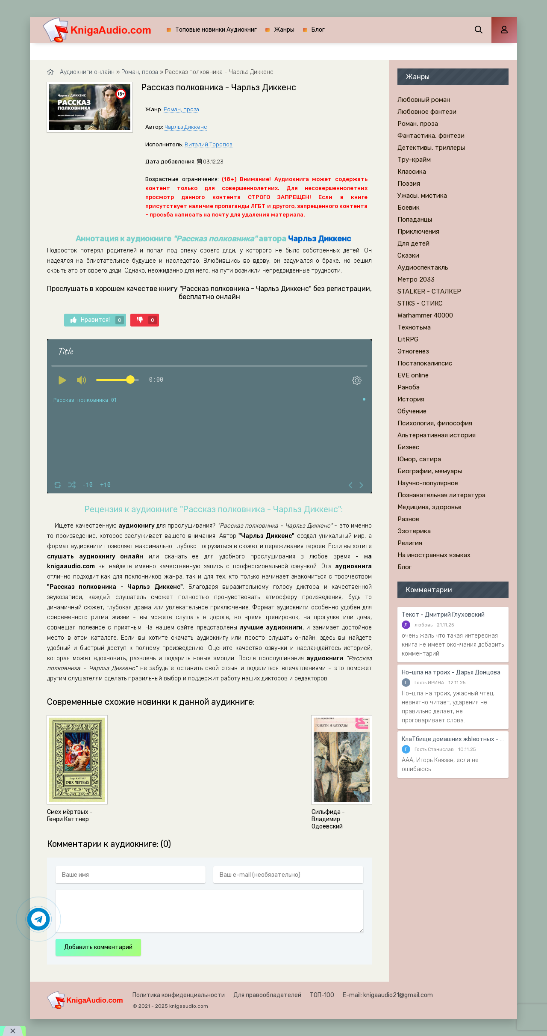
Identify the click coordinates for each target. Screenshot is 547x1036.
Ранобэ (408, 387)
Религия (409, 543)
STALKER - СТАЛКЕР (429, 291)
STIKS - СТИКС (420, 303)
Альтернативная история (436, 435)
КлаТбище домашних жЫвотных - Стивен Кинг (453, 739)
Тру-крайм (414, 159)
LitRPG (407, 339)
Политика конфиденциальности (178, 995)
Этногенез (413, 351)
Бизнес (408, 447)
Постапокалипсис (424, 363)
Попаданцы (414, 219)
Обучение (411, 411)
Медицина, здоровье (429, 507)
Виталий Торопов (208, 144)
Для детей (413, 243)
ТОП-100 (322, 995)
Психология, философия (434, 423)
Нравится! (97, 320)
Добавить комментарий (98, 947)
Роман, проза (181, 109)
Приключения (418, 231)
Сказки (408, 255)
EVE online (413, 375)
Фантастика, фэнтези (431, 136)
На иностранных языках (434, 555)
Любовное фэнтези (426, 112)
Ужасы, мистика (422, 195)
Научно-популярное (427, 483)
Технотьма (414, 327)
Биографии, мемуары (429, 471)
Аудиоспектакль (422, 267)
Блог (318, 29)
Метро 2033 (416, 279)
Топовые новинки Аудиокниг (216, 29)
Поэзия (408, 183)
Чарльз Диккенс (186, 127)
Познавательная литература (441, 495)
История (410, 399)
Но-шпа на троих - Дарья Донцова (451, 672)
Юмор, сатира (419, 459)
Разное (408, 519)
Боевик (408, 207)
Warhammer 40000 (425, 315)
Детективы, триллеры (431, 147)
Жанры (284, 29)
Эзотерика (414, 531)
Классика (411, 171)
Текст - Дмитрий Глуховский (443, 614)
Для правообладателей (267, 995)
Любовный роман (423, 100)
